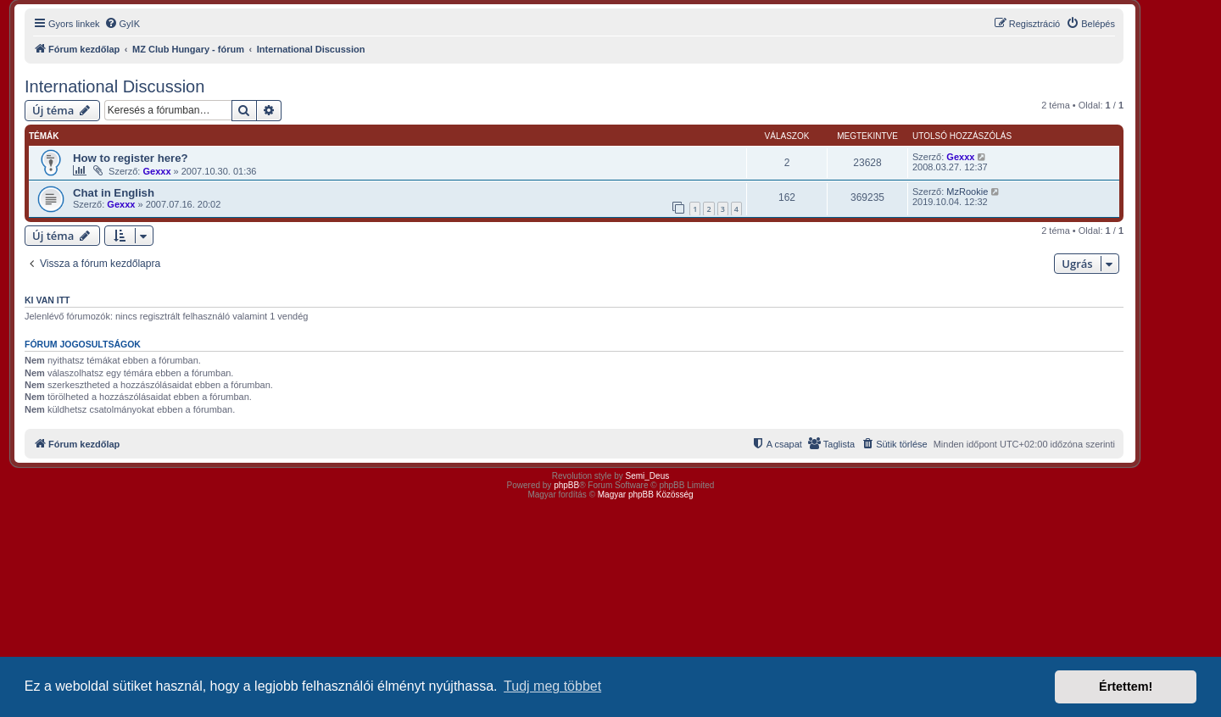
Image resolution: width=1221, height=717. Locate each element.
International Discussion (114, 86)
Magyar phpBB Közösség (646, 494)
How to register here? (130, 158)
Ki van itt (47, 300)
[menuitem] (122, 24)
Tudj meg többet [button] (552, 686)
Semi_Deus (648, 476)
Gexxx (156, 171)
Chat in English (113, 192)
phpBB (566, 485)
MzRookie (967, 191)
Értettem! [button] (1125, 686)
